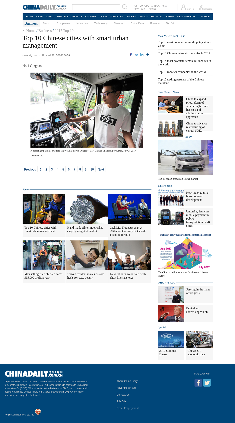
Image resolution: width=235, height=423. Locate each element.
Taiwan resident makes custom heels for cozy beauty (85, 275)
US (136, 6)
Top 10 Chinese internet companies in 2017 (184, 53)
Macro (46, 23)
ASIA (164, 6)
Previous (30, 169)
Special (162, 327)
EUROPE (144, 6)
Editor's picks (165, 185)
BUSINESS (62, 16)
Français (152, 9)
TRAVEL (104, 16)
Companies (63, 23)
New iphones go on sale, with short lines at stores (128, 275)
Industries (82, 23)
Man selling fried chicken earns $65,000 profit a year (43, 275)
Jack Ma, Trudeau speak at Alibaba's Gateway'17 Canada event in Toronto (128, 231)
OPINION (143, 16)
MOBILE (205, 16)
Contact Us (123, 394)
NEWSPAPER (184, 16)
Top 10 (170, 23)
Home (31, 31)
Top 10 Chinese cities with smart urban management (40, 229)
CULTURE (90, 16)
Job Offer (122, 401)
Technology (101, 23)
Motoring (119, 23)
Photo (26, 189)
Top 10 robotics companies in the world (182, 72)
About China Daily (127, 381)
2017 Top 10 (64, 31)
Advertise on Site (127, 387)
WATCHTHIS (117, 16)
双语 (143, 9)
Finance (155, 23)
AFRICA (155, 6)
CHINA (39, 16)
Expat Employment (128, 408)
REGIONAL (156, 16)
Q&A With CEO (167, 282)
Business (45, 31)
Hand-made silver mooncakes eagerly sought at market (85, 229)
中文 (137, 9)
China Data (137, 23)
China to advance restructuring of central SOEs (196, 127)
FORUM (170, 16)
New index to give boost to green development (197, 196)
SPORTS (131, 16)
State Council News (168, 92)
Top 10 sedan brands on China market (178, 178)
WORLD (50, 16)
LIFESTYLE (76, 16)
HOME (29, 16)
